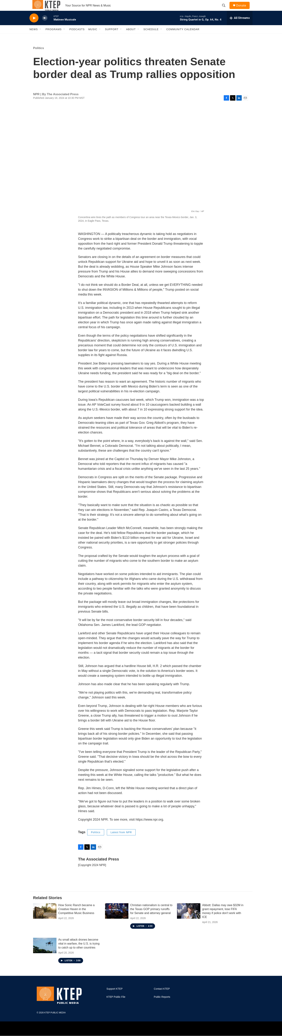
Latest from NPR (121, 840)
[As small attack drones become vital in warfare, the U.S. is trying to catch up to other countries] (44, 953)
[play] (34, 26)
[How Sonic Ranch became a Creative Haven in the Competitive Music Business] (44, 919)
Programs (54, 37)
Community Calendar (182, 37)
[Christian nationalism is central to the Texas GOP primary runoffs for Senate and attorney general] (116, 919)
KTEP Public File (115, 1005)
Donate (243, 9)
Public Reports (162, 1005)
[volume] (45, 26)
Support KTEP (114, 997)
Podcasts (77, 37)
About (131, 37)
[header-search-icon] (225, 9)
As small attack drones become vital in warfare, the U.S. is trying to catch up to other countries (78, 951)
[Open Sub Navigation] (40, 37)
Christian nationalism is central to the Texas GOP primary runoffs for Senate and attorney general (151, 917)
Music (92, 37)
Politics (38, 56)
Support (111, 37)
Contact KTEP (162, 997)
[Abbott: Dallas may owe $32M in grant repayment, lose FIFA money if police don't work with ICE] (188, 919)
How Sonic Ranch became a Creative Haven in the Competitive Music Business (76, 917)
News (33, 37)
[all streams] (240, 26)
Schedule (151, 37)
